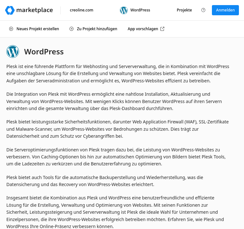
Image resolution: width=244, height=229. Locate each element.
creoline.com (81, 10)
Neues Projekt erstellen (34, 28)
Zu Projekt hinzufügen (93, 28)
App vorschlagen (146, 28)
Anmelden (225, 10)
